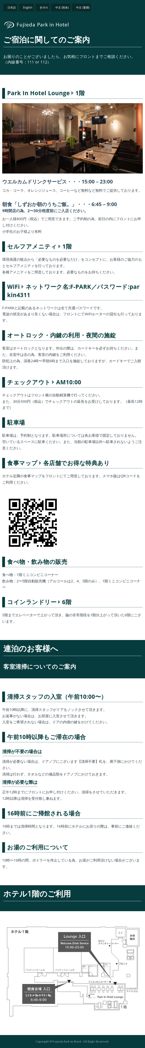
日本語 (11, 7)
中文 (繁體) (83, 7)
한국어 (44, 7)
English (28, 7)
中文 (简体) (62, 7)
